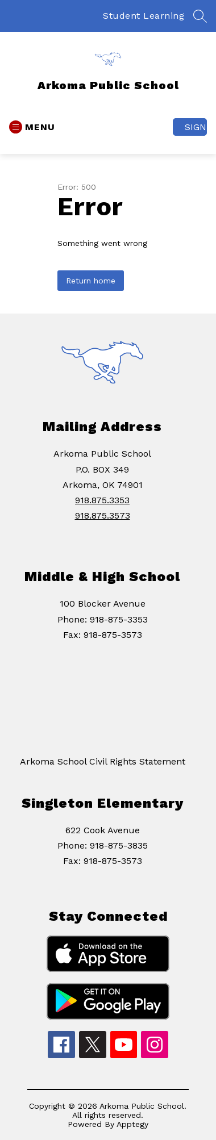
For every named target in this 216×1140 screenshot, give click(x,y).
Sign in (196, 127)
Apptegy (132, 1124)
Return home (90, 280)
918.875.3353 (102, 500)
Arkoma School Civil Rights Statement (102, 761)
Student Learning (143, 15)
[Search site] (200, 16)
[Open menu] (32, 127)
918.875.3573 (102, 515)
